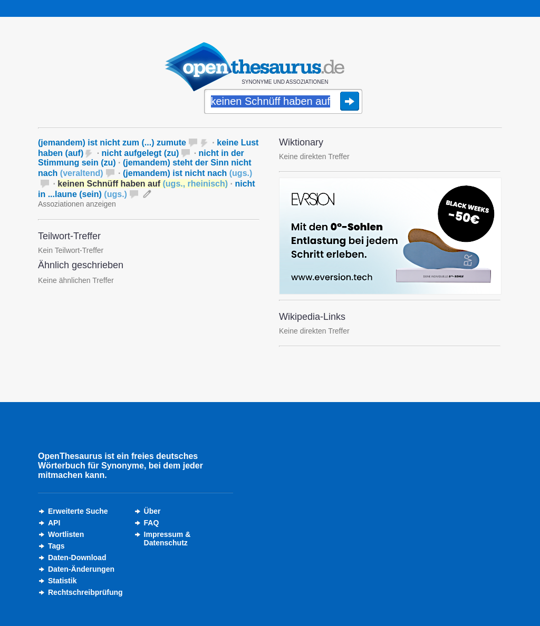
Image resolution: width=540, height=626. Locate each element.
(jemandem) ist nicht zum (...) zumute (112, 142)
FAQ (151, 523)
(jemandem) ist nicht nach (187, 173)
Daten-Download (77, 557)
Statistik (62, 580)
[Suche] (283, 102)
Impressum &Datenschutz (167, 538)
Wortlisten (66, 534)
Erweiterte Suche (78, 511)
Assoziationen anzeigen (77, 204)
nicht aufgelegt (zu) (140, 153)
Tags (56, 546)
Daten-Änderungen (81, 569)
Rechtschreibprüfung (85, 592)
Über (152, 511)
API (54, 523)
